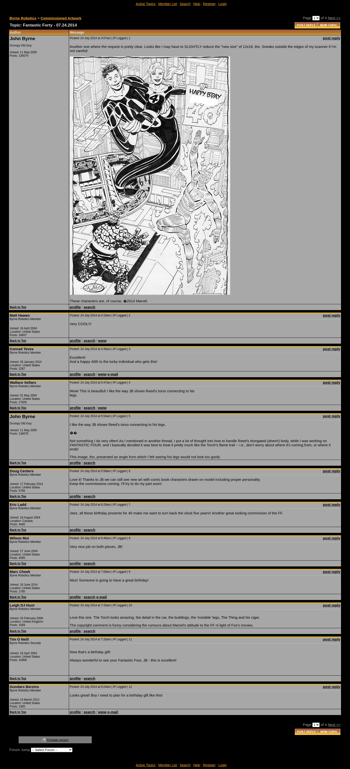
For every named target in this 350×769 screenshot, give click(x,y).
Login (222, 4)
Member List (167, 4)
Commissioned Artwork (61, 18)
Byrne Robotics (22, 18)
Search (185, 4)
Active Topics (146, 4)
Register (209, 4)
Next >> (334, 18)
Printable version (57, 740)
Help (196, 4)
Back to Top (18, 307)
